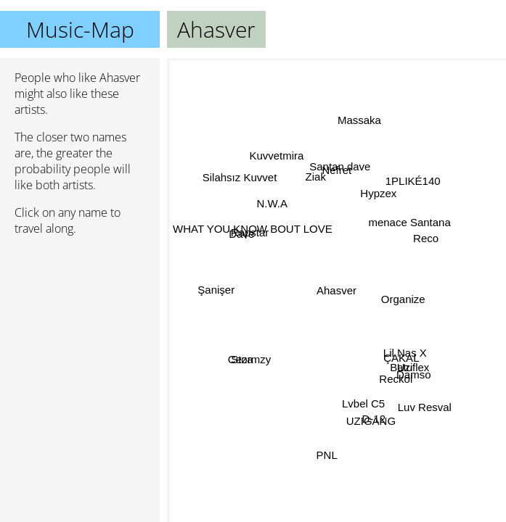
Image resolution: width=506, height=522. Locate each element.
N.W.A (272, 202)
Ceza (240, 361)
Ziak (313, 178)
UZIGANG (369, 419)
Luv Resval (424, 408)
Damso (413, 374)
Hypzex (375, 192)
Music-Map (80, 29)
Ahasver (336, 290)
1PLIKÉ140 (413, 181)
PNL (326, 455)
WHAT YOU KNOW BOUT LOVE (252, 229)
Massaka (360, 120)
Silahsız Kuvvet (240, 178)
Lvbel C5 (359, 403)
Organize (400, 293)
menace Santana (409, 222)
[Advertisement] (79, 324)
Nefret (341, 173)
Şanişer (217, 292)
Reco (425, 237)
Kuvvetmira (278, 156)
